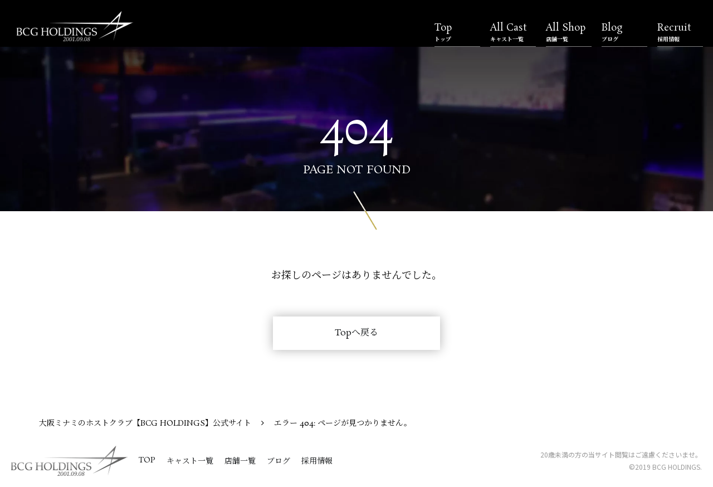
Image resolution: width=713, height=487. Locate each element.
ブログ (278, 461)
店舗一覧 (240, 461)
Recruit (680, 32)
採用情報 (317, 461)
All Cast (513, 32)
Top (457, 32)
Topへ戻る (356, 333)
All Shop (569, 32)
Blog (624, 32)
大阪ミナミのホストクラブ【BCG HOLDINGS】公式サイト (145, 423)
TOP (147, 460)
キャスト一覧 (190, 461)
